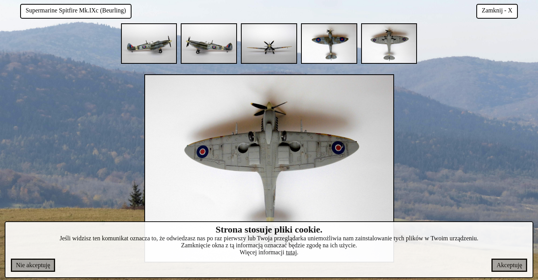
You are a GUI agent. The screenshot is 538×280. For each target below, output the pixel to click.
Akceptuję (509, 265)
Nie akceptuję (33, 265)
